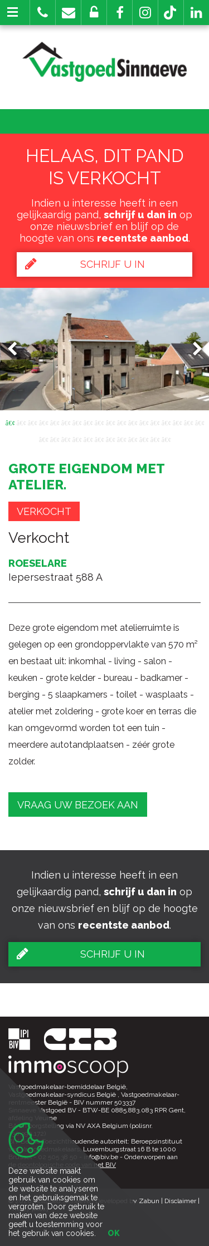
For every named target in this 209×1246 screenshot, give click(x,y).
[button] (119, 12)
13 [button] (144, 422)
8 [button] (88, 422)
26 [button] (121, 439)
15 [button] (166, 422)
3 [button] (32, 422)
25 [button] (110, 439)
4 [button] (43, 422)
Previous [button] (17, 349)
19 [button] (43, 439)
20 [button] (55, 439)
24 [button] (99, 439)
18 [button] (200, 422)
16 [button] (177, 422)
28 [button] (144, 439)
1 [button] (10, 422)
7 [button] (77, 422)
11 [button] (121, 422)
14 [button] (155, 422)
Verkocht (44, 511)
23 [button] (88, 439)
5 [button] (55, 422)
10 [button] (110, 422)
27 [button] (133, 439)
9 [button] (99, 422)
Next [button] (192, 349)
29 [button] (155, 439)
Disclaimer (180, 1201)
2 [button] (21, 422)
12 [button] (133, 422)
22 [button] (77, 439)
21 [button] (66, 439)
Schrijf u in (85, 264)
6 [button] (66, 422)
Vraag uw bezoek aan (77, 805)
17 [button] (188, 422)
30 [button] (166, 439)
